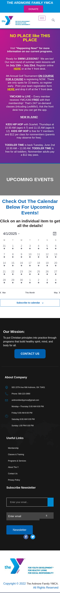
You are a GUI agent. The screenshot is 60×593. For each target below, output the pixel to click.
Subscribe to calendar (28, 302)
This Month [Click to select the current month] (30, 293)
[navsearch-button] (53, 20)
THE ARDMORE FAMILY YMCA (30, 2)
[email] (27, 502)
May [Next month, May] (57, 293)
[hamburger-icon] (42, 18)
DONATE (33, 9)
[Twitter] (32, 536)
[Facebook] (26, 536)
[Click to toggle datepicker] (11, 233)
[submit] (51, 502)
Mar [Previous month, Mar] (3, 293)
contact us (30, 353)
